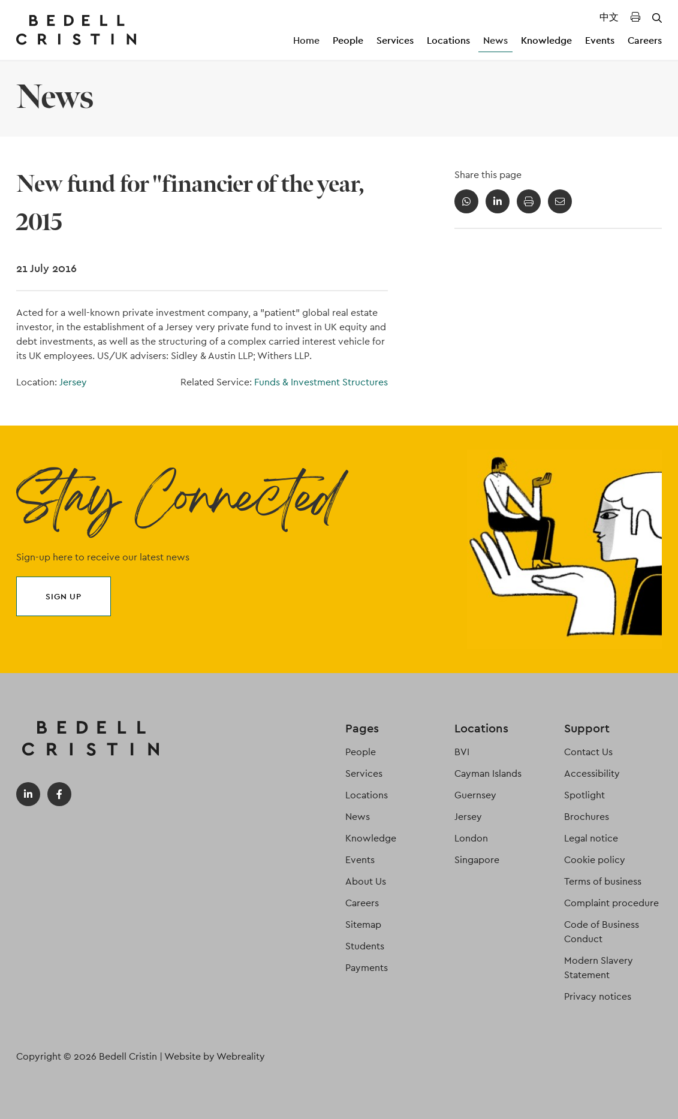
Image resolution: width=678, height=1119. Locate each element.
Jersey (73, 382)
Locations (448, 40)
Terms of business (602, 881)
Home (306, 40)
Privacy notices (597, 996)
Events (599, 40)
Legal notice (591, 838)
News (495, 40)
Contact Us (588, 752)
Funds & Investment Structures (321, 382)
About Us (365, 881)
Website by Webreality (214, 1056)
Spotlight (584, 795)
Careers (645, 40)
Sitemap (363, 924)
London (471, 838)
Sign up (64, 596)
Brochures (586, 816)
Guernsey (475, 795)
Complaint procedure (611, 903)
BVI (461, 752)
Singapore (476, 859)
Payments (366, 967)
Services (395, 40)
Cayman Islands (488, 773)
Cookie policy (594, 859)
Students (364, 946)
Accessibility (592, 773)
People (348, 40)
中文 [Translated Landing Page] (609, 17)
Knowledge (546, 40)
